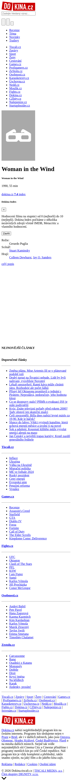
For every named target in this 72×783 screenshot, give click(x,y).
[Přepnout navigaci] (12, 23)
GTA (12, 517)
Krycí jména (17, 676)
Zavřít (6, 233)
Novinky (14, 37)
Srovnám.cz (9, 710)
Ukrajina (14, 461)
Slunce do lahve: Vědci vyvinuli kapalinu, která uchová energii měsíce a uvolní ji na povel (38, 424)
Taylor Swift (17, 630)
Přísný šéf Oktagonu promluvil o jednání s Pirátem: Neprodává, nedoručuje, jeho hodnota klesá (38, 395)
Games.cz (8, 496)
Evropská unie (18, 482)
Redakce (20, 764)
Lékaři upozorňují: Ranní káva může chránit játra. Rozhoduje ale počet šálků (36, 386)
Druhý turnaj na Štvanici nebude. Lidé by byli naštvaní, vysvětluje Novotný (37, 379)
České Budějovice (47, 740)
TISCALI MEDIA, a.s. (48, 770)
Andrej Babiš (17, 606)
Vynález (14, 489)
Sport (29, 696)
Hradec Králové (24, 740)
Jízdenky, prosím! (20, 686)
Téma (12, 33)
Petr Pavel (15, 609)
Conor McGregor (20, 588)
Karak (13, 683)
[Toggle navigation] (8, 22)
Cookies (32, 764)
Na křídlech (16, 680)
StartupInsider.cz (28, 710)
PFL (12, 567)
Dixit (12, 673)
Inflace (13, 458)
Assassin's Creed (19, 510)
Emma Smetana (19, 634)
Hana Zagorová (18, 613)
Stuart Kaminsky (19, 250)
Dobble (13, 669)
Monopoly (15, 666)
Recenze (14, 30)
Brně (14, 737)
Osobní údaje (48, 764)
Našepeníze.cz (52, 707)
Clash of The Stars (20, 563)
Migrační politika (20, 468)
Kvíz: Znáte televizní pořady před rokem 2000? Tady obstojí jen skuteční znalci (38, 410)
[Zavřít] (4, 210)
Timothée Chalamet (21, 637)
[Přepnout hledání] (3, 22)
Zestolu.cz (8, 644)
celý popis (8, 264)
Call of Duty (17, 531)
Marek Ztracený (19, 627)
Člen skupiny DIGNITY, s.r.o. (20, 774)
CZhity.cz (36, 707)
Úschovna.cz (31, 703)
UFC (12, 557)
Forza (12, 524)
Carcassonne (17, 656)
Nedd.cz (46, 703)
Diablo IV (15, 521)
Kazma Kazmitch (20, 616)
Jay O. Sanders (42, 257)
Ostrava (65, 737)
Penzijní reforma (19, 485)
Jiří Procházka (18, 584)
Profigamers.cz (12, 700)
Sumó (12, 577)
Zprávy (19, 696)
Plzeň (62, 740)
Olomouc (7, 740)
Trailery (14, 40)
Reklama (7, 764)
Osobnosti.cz (10, 595)
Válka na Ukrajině (20, 465)
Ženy (38, 696)
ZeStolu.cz (30, 700)
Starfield (14, 514)
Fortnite (14, 528)
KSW (12, 570)
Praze (5, 737)
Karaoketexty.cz (11, 703)
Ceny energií (17, 478)
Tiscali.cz (8, 447)
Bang (12, 659)
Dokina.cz (21, 707)
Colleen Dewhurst (20, 257)
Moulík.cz (60, 703)
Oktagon (14, 560)
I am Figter (16, 574)
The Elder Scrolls (20, 535)
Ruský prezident (19, 475)
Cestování (50, 696)
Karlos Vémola (18, 581)
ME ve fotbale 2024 (21, 471)
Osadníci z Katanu (20, 662)
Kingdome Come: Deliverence (28, 538)
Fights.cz (7, 546)
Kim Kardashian (19, 620)
